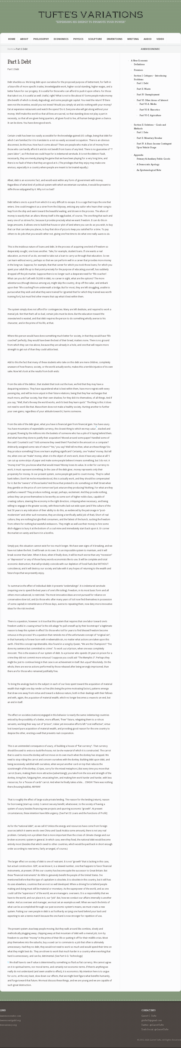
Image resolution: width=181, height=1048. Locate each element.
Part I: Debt (142, 83)
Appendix (138, 155)
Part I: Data (142, 132)
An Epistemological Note (149, 170)
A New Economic (139, 60)
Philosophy (41, 39)
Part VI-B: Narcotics (150, 109)
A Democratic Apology (148, 164)
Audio (148, 39)
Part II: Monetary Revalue (149, 138)
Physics (78, 39)
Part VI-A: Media (148, 104)
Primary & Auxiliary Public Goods (153, 158)
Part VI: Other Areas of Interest (152, 100)
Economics (61, 39)
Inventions (114, 39)
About (24, 39)
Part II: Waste (144, 88)
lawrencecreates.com (10, 1015)
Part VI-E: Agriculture (150, 115)
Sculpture (95, 39)
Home (11, 39)
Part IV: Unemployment (148, 94)
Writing (133, 39)
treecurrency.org (8, 1024)
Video (160, 39)
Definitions (139, 64)
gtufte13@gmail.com (151, 1020)
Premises (138, 70)
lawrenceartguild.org (10, 1020)
